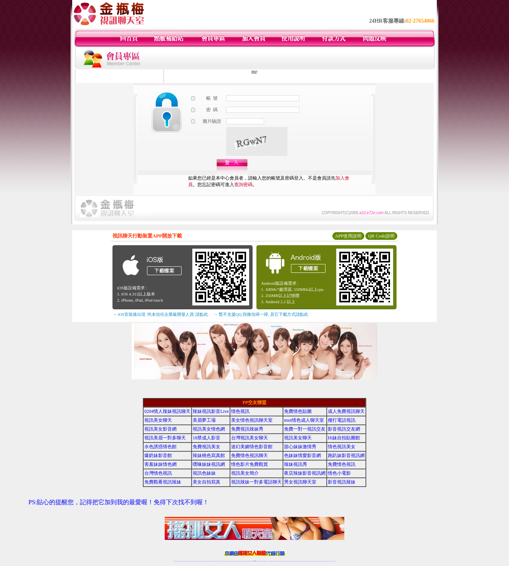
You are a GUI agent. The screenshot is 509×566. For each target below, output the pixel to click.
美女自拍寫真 (206, 482)
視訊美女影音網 (160, 429)
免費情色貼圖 (298, 411)
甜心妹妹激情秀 (300, 446)
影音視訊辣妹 (341, 482)
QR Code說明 (381, 236)
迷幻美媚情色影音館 (252, 446)
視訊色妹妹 (204, 473)
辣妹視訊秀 (295, 464)
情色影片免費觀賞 (249, 464)
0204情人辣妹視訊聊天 (167, 411)
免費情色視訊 (341, 464)
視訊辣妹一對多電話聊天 (256, 482)
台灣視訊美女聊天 (249, 438)
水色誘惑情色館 (160, 446)
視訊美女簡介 (245, 473)
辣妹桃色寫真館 (209, 455)
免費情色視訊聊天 (249, 455)
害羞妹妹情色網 (160, 464)
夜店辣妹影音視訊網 (305, 473)
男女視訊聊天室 (300, 482)
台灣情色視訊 (158, 473)
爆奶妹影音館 (158, 455)
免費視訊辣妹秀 (247, 429)
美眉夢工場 (204, 420)
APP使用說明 (348, 236)
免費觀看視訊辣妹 (162, 482)
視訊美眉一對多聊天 (165, 438)
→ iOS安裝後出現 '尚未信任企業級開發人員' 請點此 (160, 314)
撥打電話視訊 (341, 420)
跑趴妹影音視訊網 (346, 455)
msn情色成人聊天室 (304, 420)
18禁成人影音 (206, 438)
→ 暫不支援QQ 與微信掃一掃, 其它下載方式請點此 (260, 314)
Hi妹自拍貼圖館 (344, 438)
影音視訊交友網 (344, 429)
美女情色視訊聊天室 (252, 420)
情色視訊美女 (341, 446)
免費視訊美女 (206, 446)
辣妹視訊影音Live (211, 411)
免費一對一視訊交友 (305, 429)
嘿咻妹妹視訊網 (209, 464)
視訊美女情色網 (209, 429)
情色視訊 (240, 411)
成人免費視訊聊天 (346, 411)
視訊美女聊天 (158, 420)
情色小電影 (339, 473)
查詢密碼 (243, 184)
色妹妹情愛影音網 (302, 455)
